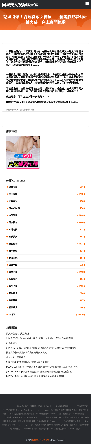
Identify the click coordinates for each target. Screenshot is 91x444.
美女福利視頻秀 (62, 406)
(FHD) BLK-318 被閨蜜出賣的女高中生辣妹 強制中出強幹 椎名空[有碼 (39, 371)
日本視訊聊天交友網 (72, 421)
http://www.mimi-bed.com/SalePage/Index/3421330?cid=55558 (42, 102)
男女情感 (47, 222)
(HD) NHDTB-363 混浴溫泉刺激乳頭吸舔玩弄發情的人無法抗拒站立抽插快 (41, 348)
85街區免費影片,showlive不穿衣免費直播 (53, 414)
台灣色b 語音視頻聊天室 (73, 417)
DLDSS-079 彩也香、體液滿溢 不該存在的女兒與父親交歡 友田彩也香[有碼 (41, 367)
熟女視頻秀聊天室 (53, 417)
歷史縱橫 (47, 244)
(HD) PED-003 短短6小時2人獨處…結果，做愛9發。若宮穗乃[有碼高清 (39, 338)
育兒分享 (47, 286)
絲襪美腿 (47, 187)
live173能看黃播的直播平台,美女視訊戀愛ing (49, 425)
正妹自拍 (47, 201)
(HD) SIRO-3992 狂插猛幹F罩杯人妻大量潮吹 (27, 362)
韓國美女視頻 (36, 406)
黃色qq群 (47, 406)
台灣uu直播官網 (30, 429)
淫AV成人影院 (23, 406)
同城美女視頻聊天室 (40, 440)
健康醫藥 (47, 300)
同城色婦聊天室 (30, 417)
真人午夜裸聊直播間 (26, 421)
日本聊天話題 (78, 414)
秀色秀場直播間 (12, 410)
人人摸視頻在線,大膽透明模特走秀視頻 (61, 410)
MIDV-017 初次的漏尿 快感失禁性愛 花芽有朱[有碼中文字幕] (35, 376)
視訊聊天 (47, 307)
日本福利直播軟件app (46, 421)
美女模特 (47, 194)
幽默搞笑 (47, 237)
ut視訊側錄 (11, 343)
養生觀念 (47, 293)
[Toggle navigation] (87, 3)
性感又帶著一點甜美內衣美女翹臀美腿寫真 (26, 352)
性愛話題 (47, 215)
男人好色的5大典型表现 (17, 333)
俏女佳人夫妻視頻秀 (15, 357)
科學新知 (47, 251)
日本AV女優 (47, 208)
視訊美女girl (44, 429)
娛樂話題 (47, 272)
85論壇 (26, 410)
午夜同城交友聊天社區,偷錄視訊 (21, 414)
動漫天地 (47, 258)
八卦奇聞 (47, 229)
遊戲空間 (47, 265)
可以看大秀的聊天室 (13, 417)
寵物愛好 (47, 279)
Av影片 (47, 314)
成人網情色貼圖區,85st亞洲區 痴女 (65, 429)
